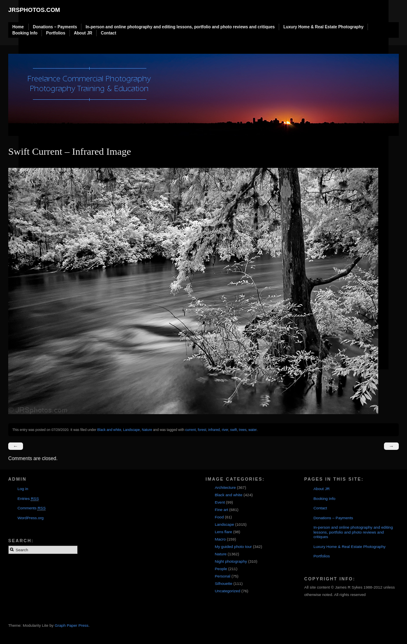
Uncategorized (227, 591)
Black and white (109, 430)
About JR (83, 33)
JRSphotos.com (34, 10)
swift (233, 430)
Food (219, 517)
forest (202, 430)
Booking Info (24, 33)
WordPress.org (30, 518)
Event (220, 502)
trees (243, 430)
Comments (31, 508)
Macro (220, 539)
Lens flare (223, 531)
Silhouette (223, 583)
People (221, 568)
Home (18, 27)
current (190, 430)
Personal (222, 576)
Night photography (231, 561)
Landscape (131, 430)
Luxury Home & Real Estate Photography (323, 27)
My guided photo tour (233, 546)
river (225, 430)
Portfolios (55, 33)
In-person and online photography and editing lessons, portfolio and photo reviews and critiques (180, 27)
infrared (214, 430)
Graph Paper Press (71, 625)
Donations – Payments (55, 27)
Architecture (225, 487)
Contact (108, 33)
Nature (147, 430)
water (252, 430)
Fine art (221, 509)
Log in (22, 488)
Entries (28, 498)
